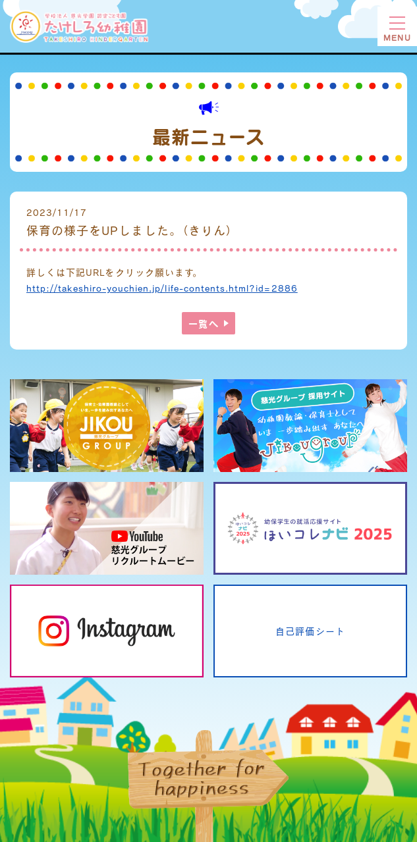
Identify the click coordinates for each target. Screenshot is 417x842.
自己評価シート (310, 631)
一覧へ (203, 323)
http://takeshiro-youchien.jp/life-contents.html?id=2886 (162, 288)
